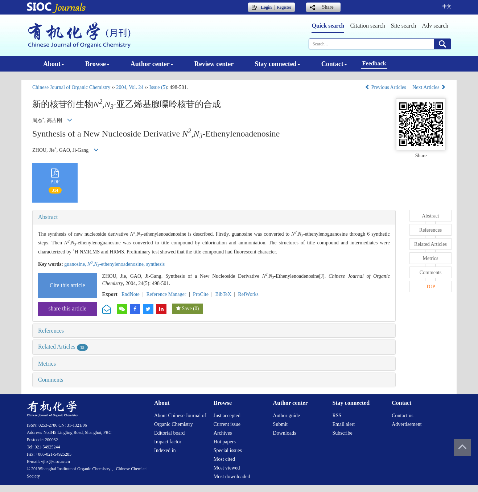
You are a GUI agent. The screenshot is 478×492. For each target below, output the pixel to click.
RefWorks (248, 294)
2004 (121, 87)
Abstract (48, 217)
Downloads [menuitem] (284, 433)
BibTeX (223, 294)
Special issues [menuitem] (228, 450)
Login (266, 7)
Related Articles (63, 346)
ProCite (201, 294)
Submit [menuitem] (280, 424)
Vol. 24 (136, 87)
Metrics (47, 364)
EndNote (130, 294)
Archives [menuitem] (223, 433)
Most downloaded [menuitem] (232, 476)
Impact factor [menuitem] (167, 441)
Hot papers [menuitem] (225, 441)
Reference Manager (166, 294)
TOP (430, 286)
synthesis (155, 264)
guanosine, (75, 264)
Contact (334, 64)
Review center (214, 64)
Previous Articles (386, 87)
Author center (152, 64)
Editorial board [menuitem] (169, 433)
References (51, 331)
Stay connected (277, 64)
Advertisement (406, 424)
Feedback (374, 63)
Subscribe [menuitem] (342, 433)
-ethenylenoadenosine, (116, 264)
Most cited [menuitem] (224, 459)
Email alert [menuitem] (343, 424)
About (53, 64)
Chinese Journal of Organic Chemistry (71, 87)
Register (284, 7)
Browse (97, 64)
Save (186, 308)
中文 (446, 6)
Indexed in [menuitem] (165, 450)
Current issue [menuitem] (227, 424)
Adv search (435, 26)
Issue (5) (158, 87)
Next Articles (429, 87)
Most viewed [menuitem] (227, 468)
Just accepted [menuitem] (227, 415)
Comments (50, 380)
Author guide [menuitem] (286, 415)
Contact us (402, 415)
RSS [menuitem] (336, 415)
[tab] (214, 217)
